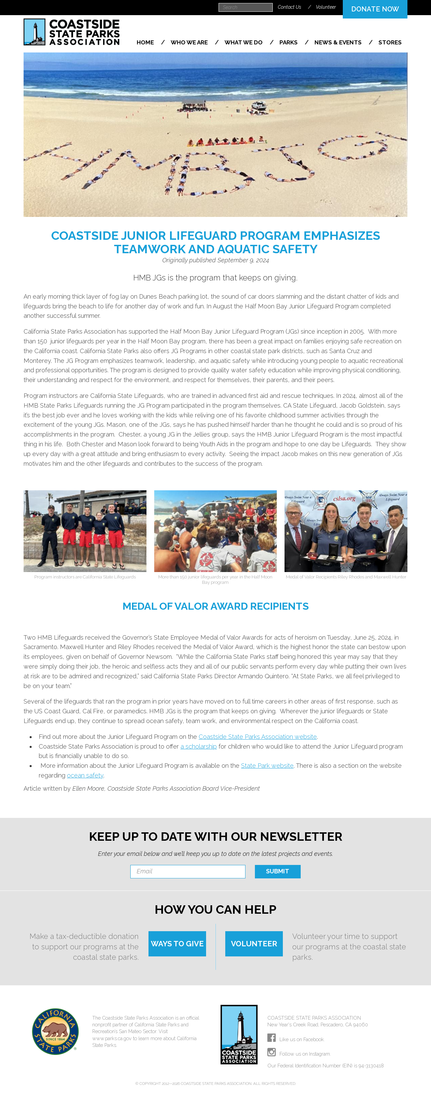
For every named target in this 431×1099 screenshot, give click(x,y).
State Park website (267, 765)
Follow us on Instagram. (299, 1054)
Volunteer (326, 7)
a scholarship (198, 746)
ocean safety (85, 775)
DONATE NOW (375, 9)
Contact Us (289, 7)
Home (146, 42)
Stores (390, 42)
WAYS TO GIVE (177, 943)
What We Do (244, 42)
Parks (289, 42)
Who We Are (190, 42)
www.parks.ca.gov (112, 1038)
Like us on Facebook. (296, 1039)
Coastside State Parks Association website (258, 736)
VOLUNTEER (254, 943)
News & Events (338, 42)
